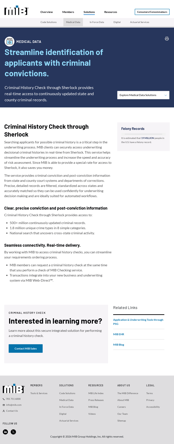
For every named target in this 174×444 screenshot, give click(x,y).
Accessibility (153, 406)
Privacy (150, 400)
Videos (92, 413)
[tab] (47, 12)
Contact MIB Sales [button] (26, 348)
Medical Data (73, 22)
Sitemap (121, 420)
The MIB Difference (127, 393)
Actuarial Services (139, 22)
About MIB (123, 400)
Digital (117, 22)
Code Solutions (49, 22)
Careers (121, 406)
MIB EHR (118, 334)
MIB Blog (118, 344)
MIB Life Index (95, 393)
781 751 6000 (13, 398)
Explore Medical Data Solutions (143, 95)
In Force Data (97, 22)
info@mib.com (14, 404)
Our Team (122, 413)
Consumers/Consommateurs (152, 11)
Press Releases (96, 400)
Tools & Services (38, 393)
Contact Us (12, 410)
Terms (149, 393)
